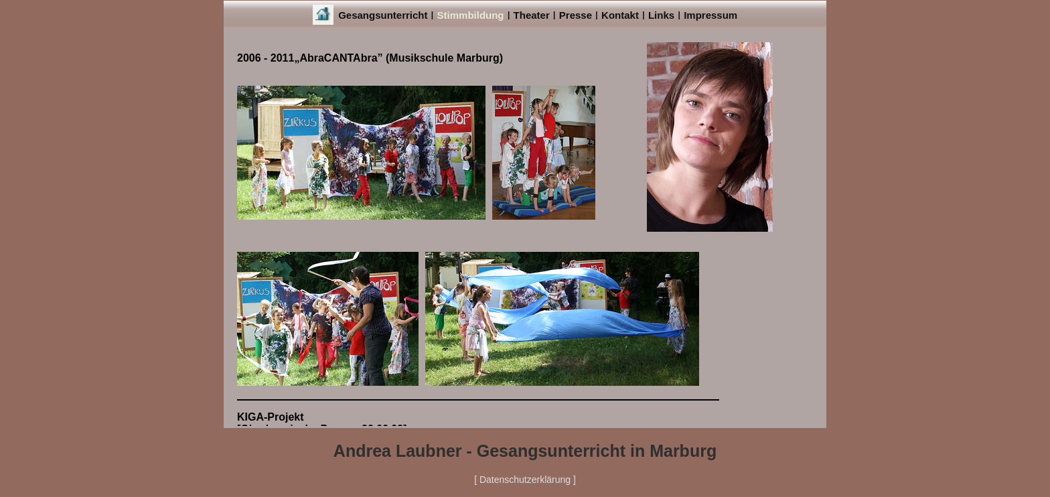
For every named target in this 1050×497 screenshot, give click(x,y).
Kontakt (620, 15)
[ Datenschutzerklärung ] (525, 479)
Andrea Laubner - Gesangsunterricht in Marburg (525, 450)
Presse (575, 15)
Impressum (710, 15)
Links (661, 15)
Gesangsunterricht (382, 15)
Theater (532, 15)
